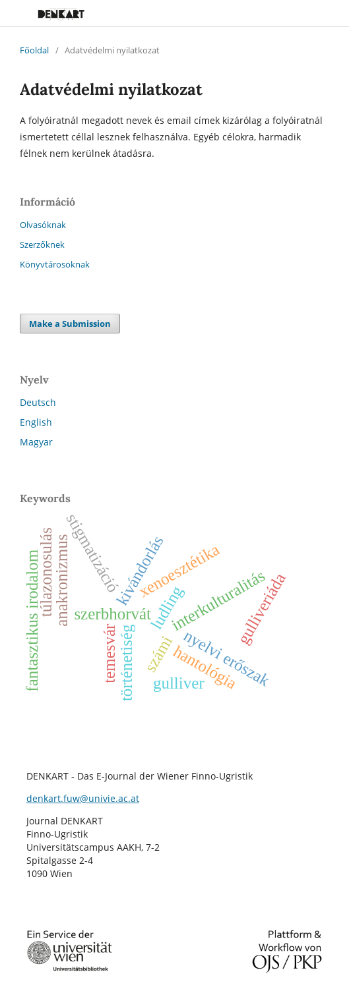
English (36, 422)
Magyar (36, 442)
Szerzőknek (42, 244)
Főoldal (34, 50)
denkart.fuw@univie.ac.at (82, 798)
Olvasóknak (43, 225)
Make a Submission (70, 323)
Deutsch (38, 402)
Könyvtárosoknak (55, 264)
